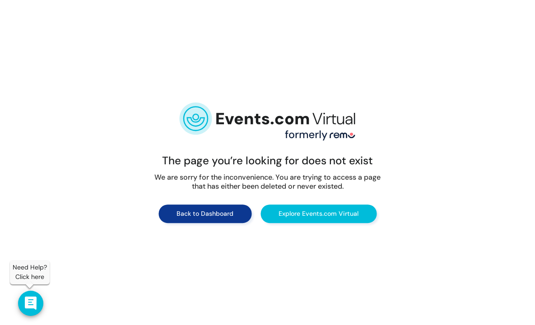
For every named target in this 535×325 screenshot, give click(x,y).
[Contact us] (30, 303)
